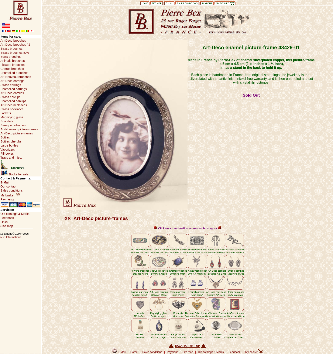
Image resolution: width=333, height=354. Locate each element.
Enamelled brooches (14, 73)
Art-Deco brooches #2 (15, 44)
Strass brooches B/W (14, 52)
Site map (6, 226)
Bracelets (6, 121)
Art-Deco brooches (13, 40)
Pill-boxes (7, 153)
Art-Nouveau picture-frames (19, 129)
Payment (172, 352)
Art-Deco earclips (12, 93)
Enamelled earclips (13, 101)
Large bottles (9, 145)
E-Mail (4, 182)
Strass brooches (11, 48)
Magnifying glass (11, 117)
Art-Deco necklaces (13, 105)
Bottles (5, 137)
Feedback (7, 218)
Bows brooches (10, 56)
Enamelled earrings (13, 89)
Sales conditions (11, 190)
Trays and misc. (11, 157)
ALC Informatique (10, 237)
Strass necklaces (12, 109)
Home (134, 352)
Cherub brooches (12, 69)
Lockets (5, 113)
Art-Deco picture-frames (96, 218)
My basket (10, 195)
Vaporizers (7, 149)
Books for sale (14, 174)
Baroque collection (12, 125)
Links (4, 222)
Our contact (8, 186)
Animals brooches (12, 60)
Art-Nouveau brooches (15, 77)
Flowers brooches (12, 64)
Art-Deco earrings (12, 81)
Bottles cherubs (10, 141)
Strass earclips (10, 97)
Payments (7, 199)
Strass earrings (10, 85)
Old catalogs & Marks (15, 214)
